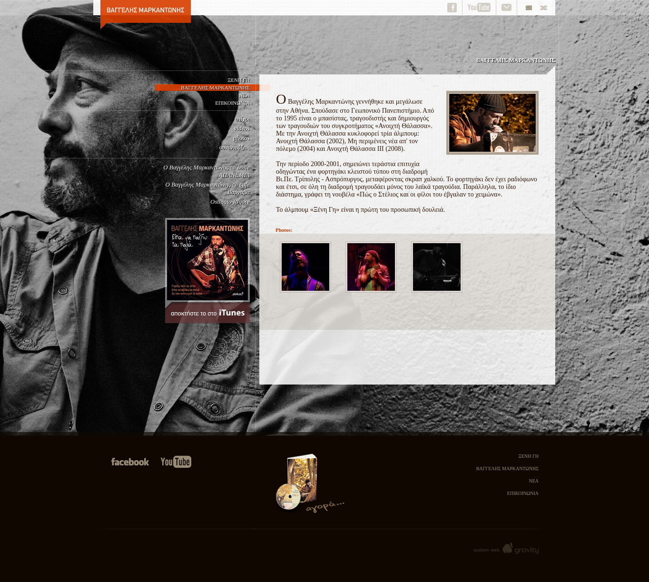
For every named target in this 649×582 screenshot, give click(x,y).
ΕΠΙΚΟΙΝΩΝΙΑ (232, 103)
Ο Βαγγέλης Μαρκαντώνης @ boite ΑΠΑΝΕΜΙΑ (206, 171)
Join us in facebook (129, 462)
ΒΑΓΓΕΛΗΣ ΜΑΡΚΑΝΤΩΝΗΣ (215, 87)
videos (242, 128)
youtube (479, 7)
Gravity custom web (505, 548)
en (545, 7)
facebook (452, 7)
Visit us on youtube (176, 462)
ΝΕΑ (244, 95)
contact (506, 7)
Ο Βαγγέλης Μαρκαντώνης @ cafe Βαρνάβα (208, 188)
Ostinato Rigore (230, 201)
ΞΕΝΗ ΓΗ (238, 80)
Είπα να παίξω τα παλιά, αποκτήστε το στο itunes (207, 270)
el (526, 7)
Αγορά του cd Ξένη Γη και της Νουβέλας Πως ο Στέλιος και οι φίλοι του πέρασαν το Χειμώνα (310, 487)
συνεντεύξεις (234, 147)
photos (241, 137)
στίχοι (243, 118)
